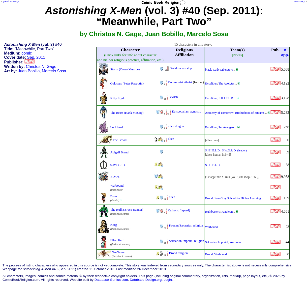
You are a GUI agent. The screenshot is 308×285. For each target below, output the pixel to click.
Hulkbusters (212, 211)
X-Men (115, 177)
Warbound (117, 185)
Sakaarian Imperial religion (186, 241)
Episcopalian (180, 111)
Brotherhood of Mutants (249, 112)
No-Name (118, 252)
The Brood (120, 140)
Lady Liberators (223, 69)
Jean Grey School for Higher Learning (237, 198)
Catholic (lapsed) (179, 210)
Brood (209, 198)
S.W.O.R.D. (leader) (234, 150)
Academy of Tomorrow (219, 112)
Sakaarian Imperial (216, 242)
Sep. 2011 (36, 57)
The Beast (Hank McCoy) (127, 112)
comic (27, 53)
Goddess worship (181, 68)
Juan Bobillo (29, 71)
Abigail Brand (119, 152)
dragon (179, 126)
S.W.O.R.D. (118, 165)
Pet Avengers (226, 127)
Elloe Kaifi (117, 240)
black (208, 69)
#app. (285, 52)
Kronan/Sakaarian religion (186, 225)
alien (171, 126)
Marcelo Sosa (54, 71)
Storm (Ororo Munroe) (125, 69)
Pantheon (227, 211)
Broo (113, 196)
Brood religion (178, 253)
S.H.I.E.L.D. (226, 98)
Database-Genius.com (111, 280)
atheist (188, 82)
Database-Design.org (146, 280)
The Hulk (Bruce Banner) (126, 209)
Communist (175, 82)
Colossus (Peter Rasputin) (127, 83)
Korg (113, 225)
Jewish (173, 97)
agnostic (195, 111)
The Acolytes (226, 83)
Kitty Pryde (117, 98)
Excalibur (211, 83)
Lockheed (116, 127)
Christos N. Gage (41, 66)
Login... (169, 280)
